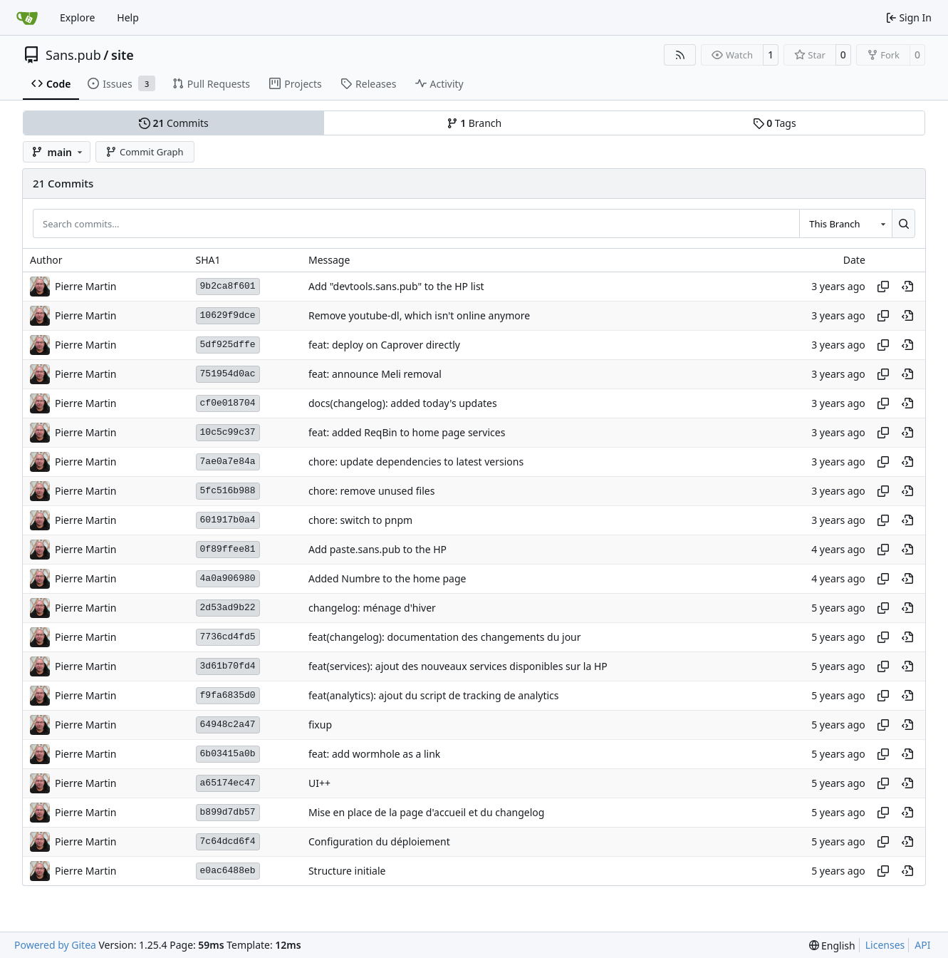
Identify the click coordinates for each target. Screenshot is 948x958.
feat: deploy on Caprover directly (384, 344)
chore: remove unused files (371, 491)
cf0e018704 (228, 403)
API (922, 945)
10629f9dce (228, 315)
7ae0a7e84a (228, 461)
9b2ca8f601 (228, 286)
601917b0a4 (228, 520)
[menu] (832, 945)
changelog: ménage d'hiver (372, 607)
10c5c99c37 (228, 432)
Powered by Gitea (55, 945)
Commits (174, 123)
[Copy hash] (883, 286)
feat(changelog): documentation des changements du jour (444, 637)
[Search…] (903, 223)
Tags (774, 123)
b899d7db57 (228, 812)
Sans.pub (73, 55)
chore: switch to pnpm (360, 520)
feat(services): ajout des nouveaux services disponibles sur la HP (458, 666)
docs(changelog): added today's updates (402, 403)
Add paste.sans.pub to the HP (377, 549)
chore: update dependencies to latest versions (416, 461)
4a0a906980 (228, 578)
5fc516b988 (228, 490)
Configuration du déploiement (379, 841)
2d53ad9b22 (228, 607)
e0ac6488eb (228, 870)
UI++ (319, 783)
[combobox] (845, 223)
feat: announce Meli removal (375, 374)
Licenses (885, 945)
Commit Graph (144, 151)
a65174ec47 (228, 783)
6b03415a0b (228, 753)
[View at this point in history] (907, 286)
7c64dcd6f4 (228, 841)
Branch (474, 123)
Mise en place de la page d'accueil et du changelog (426, 812)
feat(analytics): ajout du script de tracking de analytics (433, 695)
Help (128, 17)
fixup (320, 724)
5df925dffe (228, 344)
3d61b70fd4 (228, 666)
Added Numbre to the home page (387, 578)
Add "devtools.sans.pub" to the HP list (396, 286)
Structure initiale (347, 870)
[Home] (27, 18)
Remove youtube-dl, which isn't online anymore (419, 315)
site (122, 55)
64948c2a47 (228, 724)
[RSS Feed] (680, 55)
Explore (77, 17)
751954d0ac (228, 374)
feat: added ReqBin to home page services (406, 432)
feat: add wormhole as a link (374, 754)
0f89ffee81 (228, 549)
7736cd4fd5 (228, 637)
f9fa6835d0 (228, 695)
